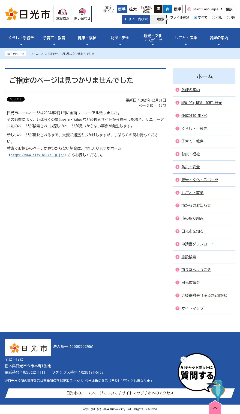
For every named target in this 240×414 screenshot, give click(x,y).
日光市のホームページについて (92, 393)
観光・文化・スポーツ (153, 38)
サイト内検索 (138, 19)
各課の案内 (219, 38)
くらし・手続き (21, 38)
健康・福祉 (87, 38)
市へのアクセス (161, 393)
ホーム (34, 53)
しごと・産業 (186, 38)
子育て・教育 (54, 38)
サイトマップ (133, 393)
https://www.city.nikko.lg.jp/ (37, 155)
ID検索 (159, 19)
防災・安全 (120, 38)
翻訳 (229, 9)
